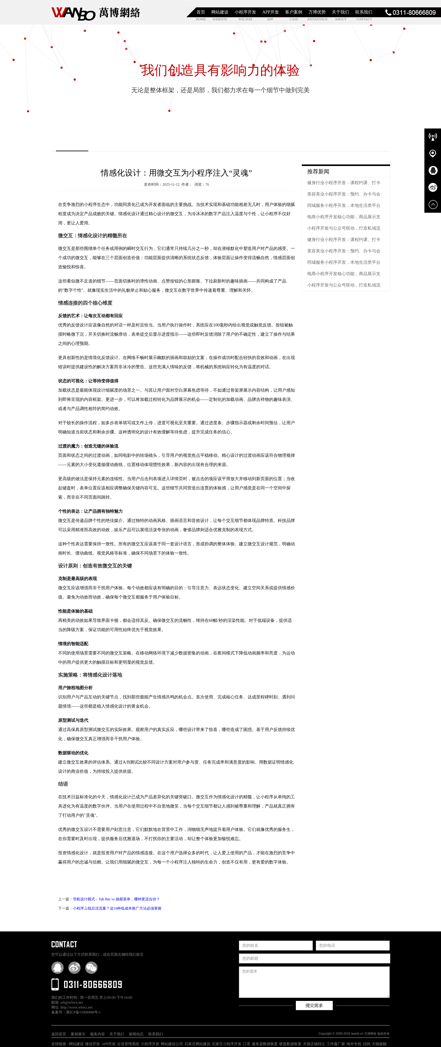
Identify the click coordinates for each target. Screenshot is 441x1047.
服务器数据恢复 (265, 1044)
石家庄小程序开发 (226, 1044)
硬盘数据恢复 (290, 1044)
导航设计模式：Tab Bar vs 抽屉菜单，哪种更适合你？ (116, 899)
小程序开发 (245, 12)
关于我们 (340, 12)
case (294, 19)
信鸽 (366, 1044)
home (201, 19)
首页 (201, 12)
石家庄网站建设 (197, 1044)
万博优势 (317, 12)
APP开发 (270, 12)
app (270, 19)
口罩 (246, 1044)
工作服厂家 (336, 1044)
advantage (314, 19)
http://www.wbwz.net (76, 1007)
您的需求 (314, 982)
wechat (245, 19)
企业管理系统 (128, 1044)
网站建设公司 (172, 1044)
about (341, 19)
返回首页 (58, 1034)
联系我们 (363, 12)
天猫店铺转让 (314, 1044)
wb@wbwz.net (72, 1002)
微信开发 (92, 1044)
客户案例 (293, 12)
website (219, 19)
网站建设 (219, 12)
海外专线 (354, 1044)
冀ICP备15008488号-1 (83, 1012)
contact (363, 19)
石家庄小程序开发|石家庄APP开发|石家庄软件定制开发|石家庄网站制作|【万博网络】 (96, 12)
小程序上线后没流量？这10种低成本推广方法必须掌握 (117, 908)
